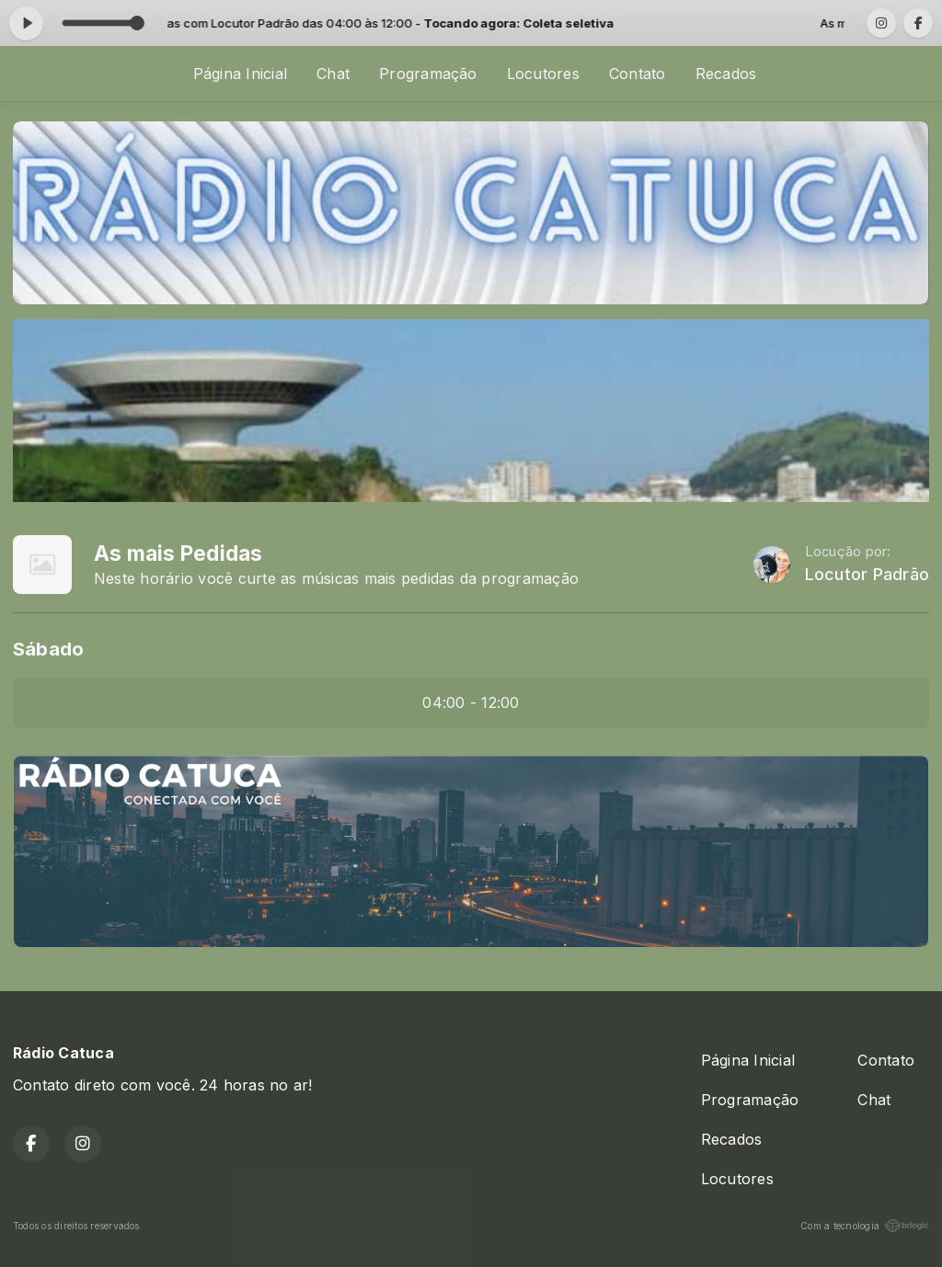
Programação (428, 73)
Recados (726, 73)
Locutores (543, 73)
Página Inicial (240, 73)
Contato (637, 73)
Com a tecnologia (864, 1225)
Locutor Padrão (867, 574)
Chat (333, 73)
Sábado (48, 648)
